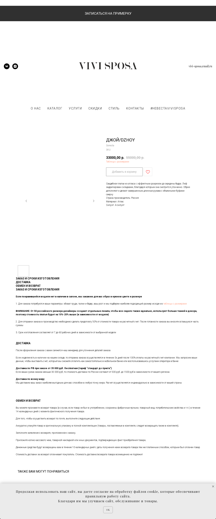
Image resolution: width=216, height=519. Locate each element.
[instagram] (15, 68)
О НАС (36, 108)
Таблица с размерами (117, 161)
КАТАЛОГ (54, 108)
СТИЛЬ (114, 108)
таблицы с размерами (175, 303)
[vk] (7, 68)
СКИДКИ (95, 108)
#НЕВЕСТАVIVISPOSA (167, 108)
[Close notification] (213, 486)
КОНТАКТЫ (135, 108)
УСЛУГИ (75, 108)
